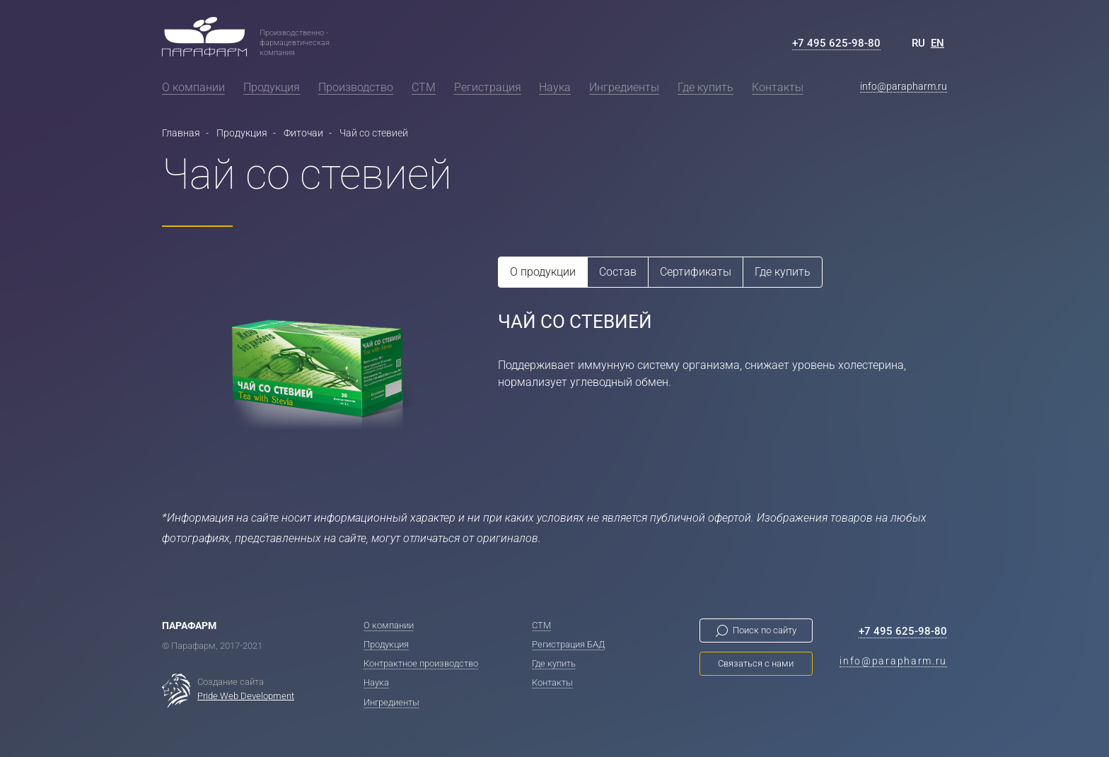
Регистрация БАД (568, 644)
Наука (555, 87)
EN (937, 43)
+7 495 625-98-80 (836, 43)
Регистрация (487, 87)
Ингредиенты (624, 87)
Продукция (271, 87)
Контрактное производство (421, 663)
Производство (355, 87)
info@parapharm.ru (903, 86)
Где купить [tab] (783, 271)
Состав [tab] (618, 271)
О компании (193, 87)
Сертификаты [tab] (695, 271)
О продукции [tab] (543, 271)
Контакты (777, 87)
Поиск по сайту (764, 630)
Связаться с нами (756, 663)
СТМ (424, 87)
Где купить (705, 87)
